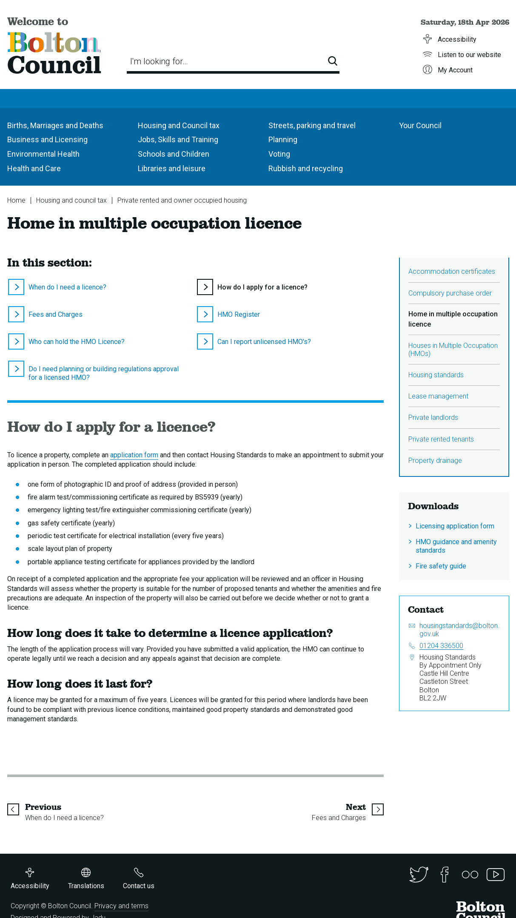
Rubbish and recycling (305, 168)
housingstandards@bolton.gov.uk (459, 630)
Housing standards (436, 375)
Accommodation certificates (451, 271)
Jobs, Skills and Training (178, 139)
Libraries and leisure (171, 168)
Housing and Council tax (179, 125)
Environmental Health (43, 153)
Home (16, 200)
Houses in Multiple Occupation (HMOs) (453, 349)
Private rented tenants (441, 439)
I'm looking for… (159, 61)
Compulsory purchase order (450, 293)
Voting (279, 153)
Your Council (420, 125)
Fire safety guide (441, 566)
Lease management (438, 396)
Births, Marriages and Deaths (55, 125)
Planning (282, 139)
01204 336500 (441, 646)
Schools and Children (173, 153)
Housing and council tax (71, 200)
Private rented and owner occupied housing (182, 200)
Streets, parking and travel (312, 125)
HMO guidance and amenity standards (456, 546)
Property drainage (435, 460)
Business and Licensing (47, 139)
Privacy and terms (121, 906)
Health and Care (34, 168)
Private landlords (433, 417)
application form (134, 455)
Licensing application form (455, 526)
